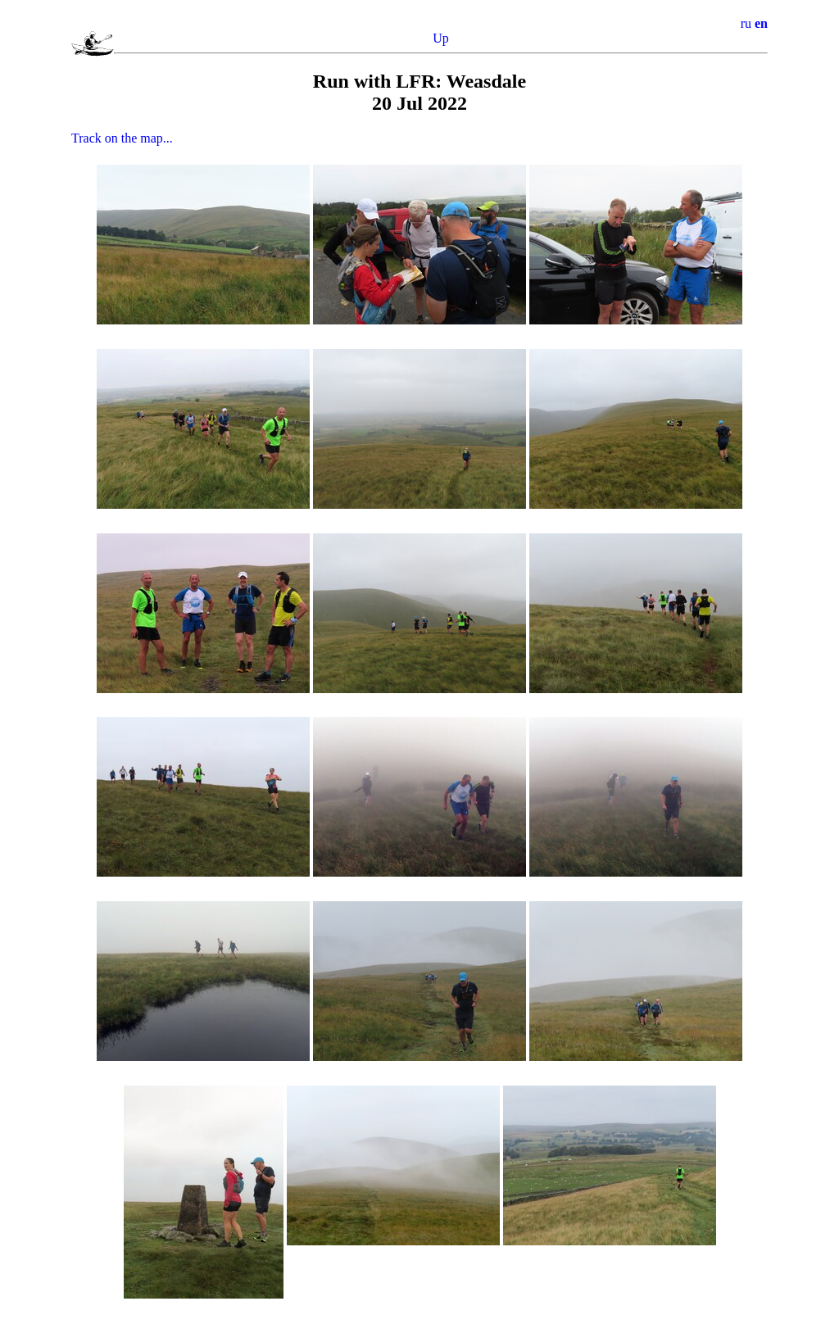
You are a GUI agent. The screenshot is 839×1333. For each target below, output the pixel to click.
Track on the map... (122, 138)
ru (746, 23)
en (761, 23)
